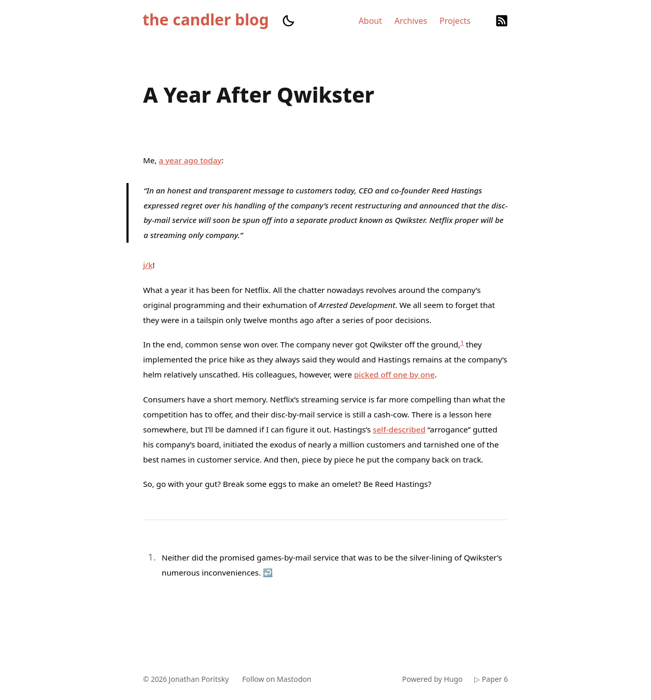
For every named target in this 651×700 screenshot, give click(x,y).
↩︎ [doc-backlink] (268, 572)
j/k (147, 265)
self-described (399, 429)
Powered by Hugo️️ (430, 679)
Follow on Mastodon (281, 679)
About (370, 20)
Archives (410, 20)
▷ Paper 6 (491, 679)
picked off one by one (394, 374)
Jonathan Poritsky (201, 679)
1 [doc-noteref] (462, 342)
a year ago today (190, 160)
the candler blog (206, 19)
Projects (455, 20)
